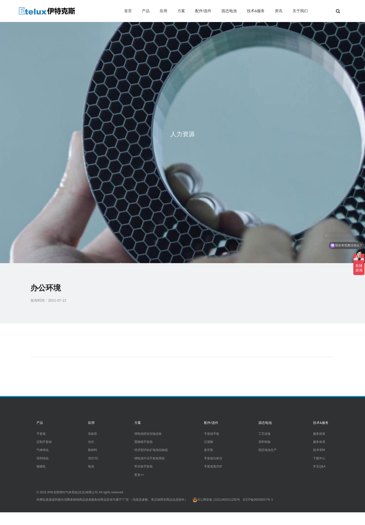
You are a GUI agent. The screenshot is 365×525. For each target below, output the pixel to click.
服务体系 (319, 442)
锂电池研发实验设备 (148, 434)
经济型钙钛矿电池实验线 (151, 450)
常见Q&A (319, 466)
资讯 (278, 11)
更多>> (139, 475)
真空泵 (208, 450)
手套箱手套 (211, 434)
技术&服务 (256, 11)
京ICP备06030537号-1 (258, 499)
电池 (91, 466)
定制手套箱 (44, 442)
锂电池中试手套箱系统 (149, 458)
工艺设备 (265, 434)
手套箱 (41, 434)
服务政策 (319, 434)
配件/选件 (203, 11)
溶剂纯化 (42, 458)
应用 (163, 11)
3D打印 (93, 458)
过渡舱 (208, 442)
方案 (181, 11)
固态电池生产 (268, 450)
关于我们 (300, 11)
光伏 (91, 442)
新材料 (92, 450)
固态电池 (229, 11)
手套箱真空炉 (213, 466)
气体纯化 (42, 450)
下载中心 (319, 458)
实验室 (92, 434)
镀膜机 (41, 466)
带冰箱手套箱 (143, 466)
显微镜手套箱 (143, 442)
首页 (128, 11)
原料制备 (265, 442)
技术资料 (319, 450)
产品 (146, 11)
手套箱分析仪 (213, 458)
